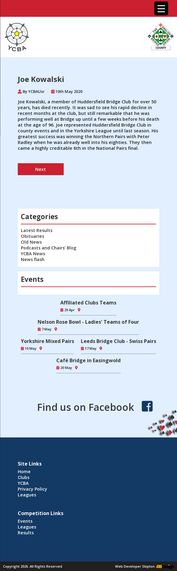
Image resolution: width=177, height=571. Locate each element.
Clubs (23, 477)
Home (24, 471)
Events (25, 521)
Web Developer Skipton (135, 566)
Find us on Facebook (85, 407)
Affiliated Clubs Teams (88, 302)
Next (40, 169)
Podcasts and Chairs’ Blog (48, 248)
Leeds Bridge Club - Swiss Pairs (118, 341)
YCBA (23, 483)
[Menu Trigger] (161, 8)
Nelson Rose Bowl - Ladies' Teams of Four (88, 322)
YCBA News (33, 253)
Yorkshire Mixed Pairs (47, 341)
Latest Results (36, 230)
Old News (31, 242)
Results (26, 533)
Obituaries (32, 236)
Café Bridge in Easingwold (88, 360)
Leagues (27, 495)
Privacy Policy (32, 489)
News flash (32, 259)
